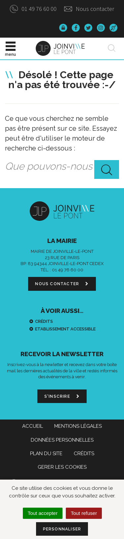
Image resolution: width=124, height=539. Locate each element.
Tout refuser (84, 513)
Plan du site (46, 453)
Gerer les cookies (62, 467)
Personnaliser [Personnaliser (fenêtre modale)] (62, 529)
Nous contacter (89, 9)
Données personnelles (62, 440)
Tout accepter (43, 513)
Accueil (32, 426)
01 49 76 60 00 (33, 9)
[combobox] (62, 166)
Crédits (44, 321)
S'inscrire (62, 396)
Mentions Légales (78, 426)
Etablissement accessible (65, 328)
